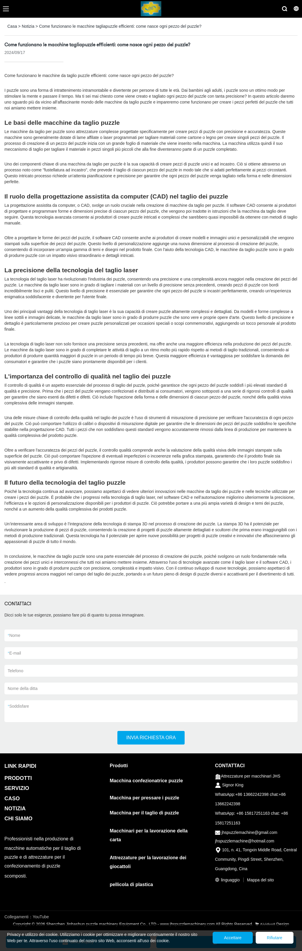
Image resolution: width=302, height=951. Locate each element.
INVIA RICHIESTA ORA (151, 737)
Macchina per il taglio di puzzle (144, 812)
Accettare (230, 937)
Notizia (28, 26)
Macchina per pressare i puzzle (144, 797)
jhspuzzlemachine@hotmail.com (244, 841)
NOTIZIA (15, 808)
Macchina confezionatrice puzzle (146, 780)
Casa (12, 26)
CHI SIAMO (18, 819)
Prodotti (119, 765)
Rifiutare (273, 937)
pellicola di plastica (131, 884)
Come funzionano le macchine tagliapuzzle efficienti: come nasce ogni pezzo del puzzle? (120, 26)
